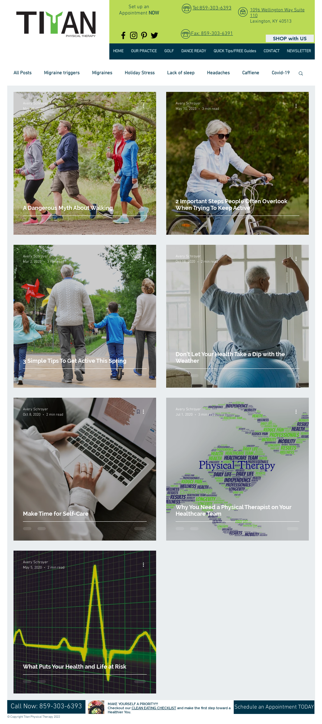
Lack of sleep (180, 73)
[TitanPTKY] (123, 35)
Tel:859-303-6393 (212, 8)
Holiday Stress (140, 73)
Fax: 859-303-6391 (212, 34)
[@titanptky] (134, 35)
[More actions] (146, 105)
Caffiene (250, 73)
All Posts (22, 73)
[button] (301, 73)
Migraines (102, 73)
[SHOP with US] (290, 38)
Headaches (218, 73)
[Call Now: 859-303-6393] (46, 707)
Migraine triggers (61, 73)
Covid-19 (281, 73)
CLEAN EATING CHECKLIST (154, 708)
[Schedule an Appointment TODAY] (274, 707)
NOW (154, 13)
